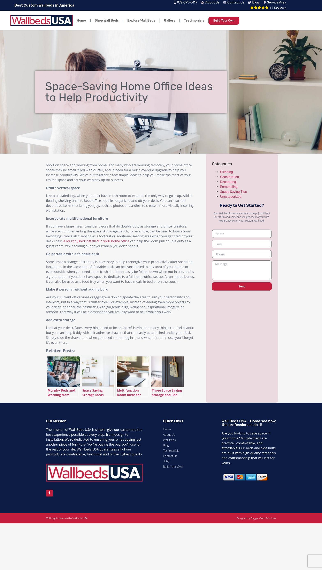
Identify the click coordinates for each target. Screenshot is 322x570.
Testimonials (194, 20)
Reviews (278, 8)
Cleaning (226, 172)
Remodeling (229, 187)
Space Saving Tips (233, 192)
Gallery (169, 20)
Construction (229, 177)
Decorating (228, 182)
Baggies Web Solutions (263, 518)
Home (81, 20)
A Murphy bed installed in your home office (96, 241)
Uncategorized (230, 197)
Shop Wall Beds (107, 20)
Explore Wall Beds (141, 20)
